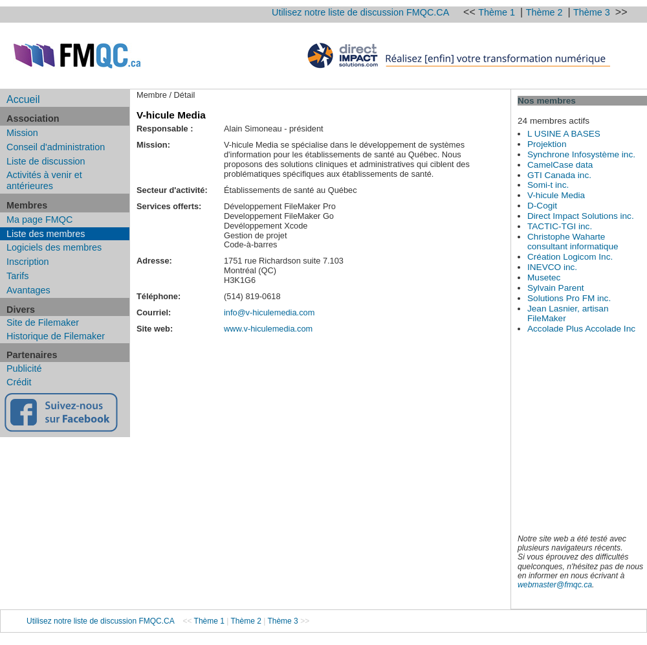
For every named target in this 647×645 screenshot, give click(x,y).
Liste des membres (45, 234)
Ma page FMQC (39, 219)
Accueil (23, 99)
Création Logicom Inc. (570, 257)
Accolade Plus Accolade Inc (581, 329)
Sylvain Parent (555, 288)
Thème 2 (545, 12)
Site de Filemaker (42, 322)
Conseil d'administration (55, 147)
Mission (22, 133)
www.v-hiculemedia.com (268, 329)
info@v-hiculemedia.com (269, 312)
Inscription (27, 261)
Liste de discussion (45, 161)
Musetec (543, 277)
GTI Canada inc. (559, 175)
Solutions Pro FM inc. (569, 298)
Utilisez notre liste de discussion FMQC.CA (360, 12)
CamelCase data (560, 165)
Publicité (23, 368)
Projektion (546, 144)
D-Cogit (542, 205)
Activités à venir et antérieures (44, 180)
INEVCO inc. (552, 267)
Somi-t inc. (548, 185)
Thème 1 (498, 12)
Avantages (28, 290)
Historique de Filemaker (55, 336)
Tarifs (17, 276)
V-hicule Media (556, 195)
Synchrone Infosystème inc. (581, 154)
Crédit (18, 382)
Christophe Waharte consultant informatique (573, 242)
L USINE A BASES (563, 134)
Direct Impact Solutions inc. (580, 216)
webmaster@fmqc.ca (555, 584)
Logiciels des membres (54, 247)
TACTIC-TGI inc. (559, 226)
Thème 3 (593, 12)
